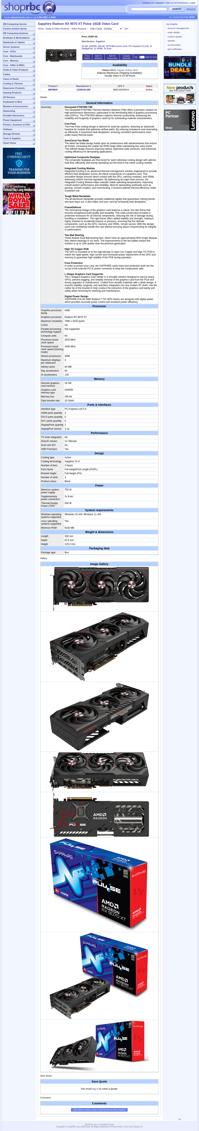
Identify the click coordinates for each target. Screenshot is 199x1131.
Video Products (78, 28)
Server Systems (11, 47)
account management (178, 28)
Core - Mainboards (12, 56)
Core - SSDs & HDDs (14, 65)
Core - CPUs (9, 51)
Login (192, 3)
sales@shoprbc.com (20, 17)
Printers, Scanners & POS (16, 124)
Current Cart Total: (183, 17)
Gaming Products (12, 92)
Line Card (128, 1127)
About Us (139, 1127)
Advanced (191, 9)
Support (160, 3)
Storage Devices (11, 134)
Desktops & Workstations (16, 38)
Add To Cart (151, 57)
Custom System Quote (15, 28)
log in (95, 1088)
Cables (6, 74)
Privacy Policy (116, 1127)
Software (7, 129)
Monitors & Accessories (15, 106)
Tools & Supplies (12, 138)
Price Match (87, 57)
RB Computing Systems (15, 33)
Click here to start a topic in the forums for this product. (99, 1110)
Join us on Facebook (177, 3)
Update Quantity (126, 57)
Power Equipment (12, 120)
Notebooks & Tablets (14, 42)
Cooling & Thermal (13, 83)
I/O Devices (9, 97)
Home (41, 28)
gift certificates (174, 49)
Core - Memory (11, 60)
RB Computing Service (15, 24)
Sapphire (100, 41)
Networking (9, 111)
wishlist (171, 41)
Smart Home (9, 143)
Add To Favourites (112, 57)
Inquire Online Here (127, 70)
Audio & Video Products (15, 70)
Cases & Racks (11, 79)
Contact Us (148, 3)
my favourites (174, 45)
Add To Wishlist (98, 57)
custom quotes (174, 36)
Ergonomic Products (14, 88)
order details (173, 32)
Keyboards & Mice (12, 102)
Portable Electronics (13, 115)
